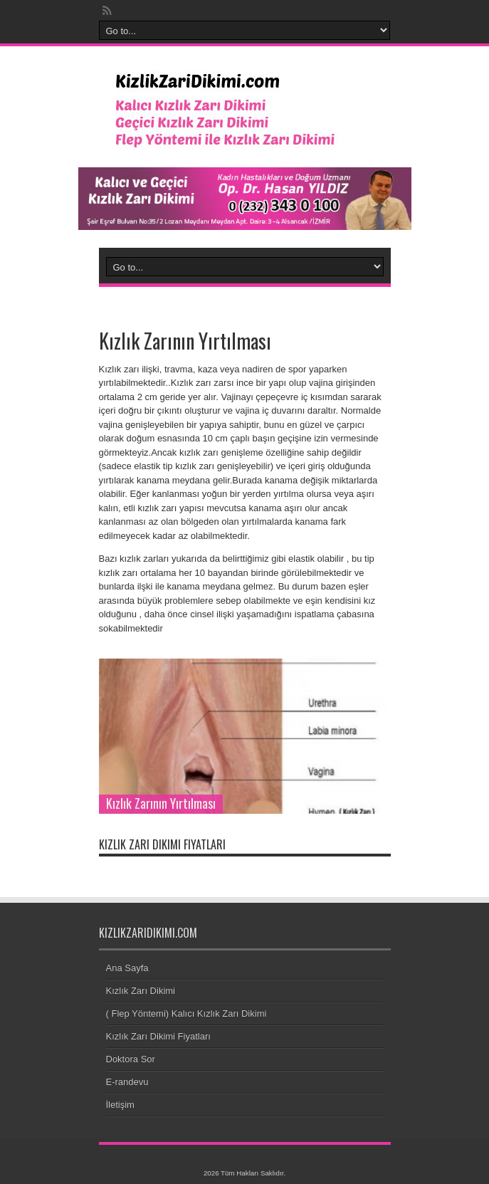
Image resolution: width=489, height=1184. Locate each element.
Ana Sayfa (127, 968)
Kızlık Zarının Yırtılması (161, 803)
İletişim (120, 1104)
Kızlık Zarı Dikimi (141, 990)
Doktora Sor (130, 1059)
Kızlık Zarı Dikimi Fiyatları (158, 1036)
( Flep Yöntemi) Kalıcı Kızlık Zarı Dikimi (186, 1013)
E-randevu (127, 1081)
